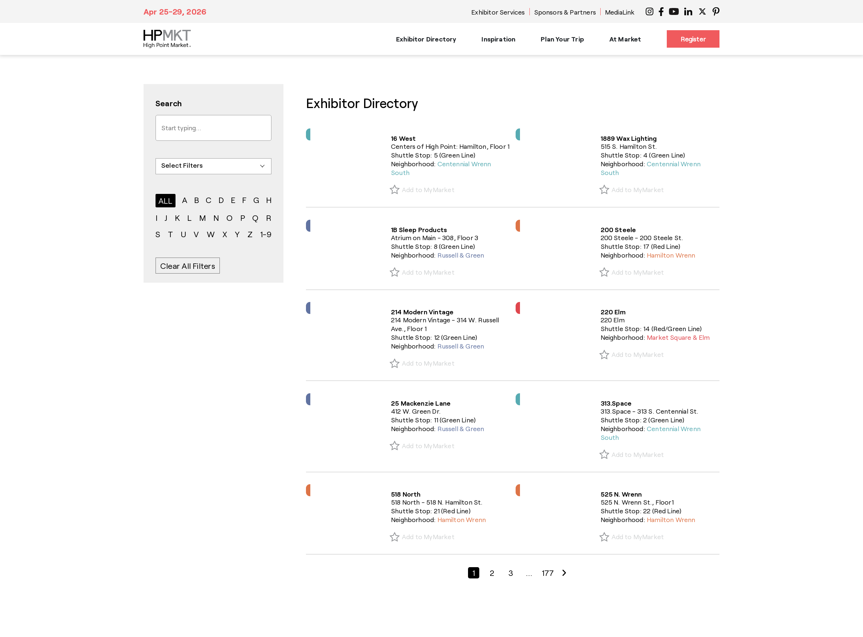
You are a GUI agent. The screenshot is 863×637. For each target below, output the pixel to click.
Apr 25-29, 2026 (175, 11)
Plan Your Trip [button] (562, 39)
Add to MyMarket (428, 190)
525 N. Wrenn (621, 494)
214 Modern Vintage (422, 312)
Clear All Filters (187, 265)
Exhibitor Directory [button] (426, 39)
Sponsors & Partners (565, 12)
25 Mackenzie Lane (421, 403)
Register (693, 39)
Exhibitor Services (498, 12)
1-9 (265, 234)
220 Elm (613, 312)
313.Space (616, 403)
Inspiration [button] (498, 39)
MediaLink (620, 12)
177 (548, 573)
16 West (403, 138)
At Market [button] (625, 39)
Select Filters (182, 165)
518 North (406, 494)
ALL (165, 200)
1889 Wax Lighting (629, 138)
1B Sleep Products (419, 230)
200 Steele (618, 230)
